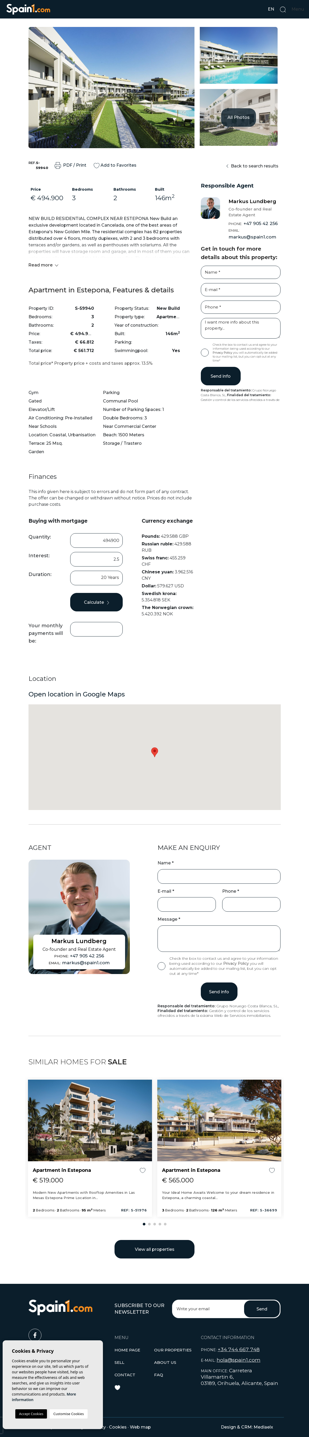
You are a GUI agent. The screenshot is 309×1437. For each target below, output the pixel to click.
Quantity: (39, 537)
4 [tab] (160, 1224)
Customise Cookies (68, 1413)
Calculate (96, 602)
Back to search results (252, 165)
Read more (43, 265)
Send (261, 1309)
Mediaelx (263, 1427)
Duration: (39, 574)
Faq (158, 1374)
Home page (127, 1349)
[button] (173, 1349)
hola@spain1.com (238, 1360)
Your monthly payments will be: (45, 633)
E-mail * (166, 891)
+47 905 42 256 (253, 223)
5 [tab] (165, 1224)
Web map (140, 1427)
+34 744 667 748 (239, 1349)
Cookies (118, 1427)
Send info (221, 376)
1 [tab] (144, 1224)
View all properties (154, 1249)
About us (165, 1362)
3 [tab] (154, 1224)
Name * (166, 862)
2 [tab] (149, 1224)
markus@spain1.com (252, 234)
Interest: (39, 556)
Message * (169, 919)
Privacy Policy (223, 352)
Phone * (230, 891)
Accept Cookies (31, 1413)
